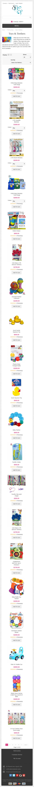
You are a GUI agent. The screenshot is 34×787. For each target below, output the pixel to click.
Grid (8, 55)
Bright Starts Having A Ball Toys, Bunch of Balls (16, 695)
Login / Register (19, 3)
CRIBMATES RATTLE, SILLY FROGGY (16, 563)
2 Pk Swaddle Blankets (16, 121)
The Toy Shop (10, 29)
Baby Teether (16, 430)
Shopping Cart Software (25, 781)
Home (3, 29)
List (11, 55)
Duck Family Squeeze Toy (16, 331)
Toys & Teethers (18, 29)
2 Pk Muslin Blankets (16, 157)
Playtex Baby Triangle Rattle (16, 364)
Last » (26, 744)
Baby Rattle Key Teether (16, 597)
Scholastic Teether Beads (16, 631)
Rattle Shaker (16, 231)
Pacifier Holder (16, 462)
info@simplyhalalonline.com (13, 772)
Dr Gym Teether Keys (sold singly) (17, 729)
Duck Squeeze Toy (16, 398)
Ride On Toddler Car (16, 664)
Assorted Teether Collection (16, 297)
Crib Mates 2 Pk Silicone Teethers (16, 263)
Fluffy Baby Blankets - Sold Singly (16, 83)
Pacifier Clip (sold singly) (16, 495)
